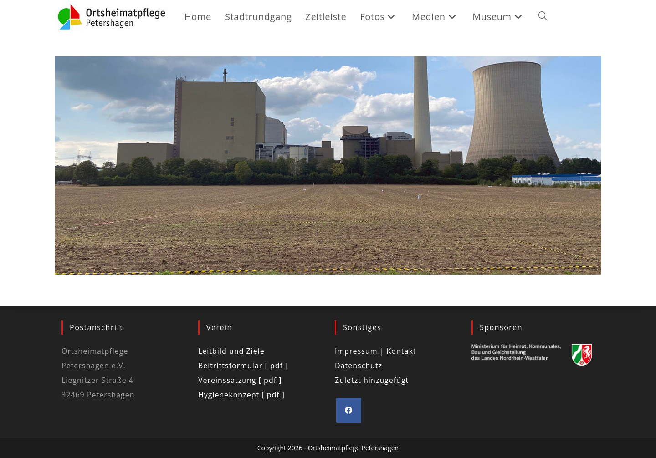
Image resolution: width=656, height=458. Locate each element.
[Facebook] (348, 410)
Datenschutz (358, 366)
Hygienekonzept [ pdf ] (241, 395)
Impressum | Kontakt (375, 351)
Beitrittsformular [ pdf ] (243, 366)
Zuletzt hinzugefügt (372, 380)
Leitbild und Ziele (231, 351)
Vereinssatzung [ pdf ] (240, 380)
